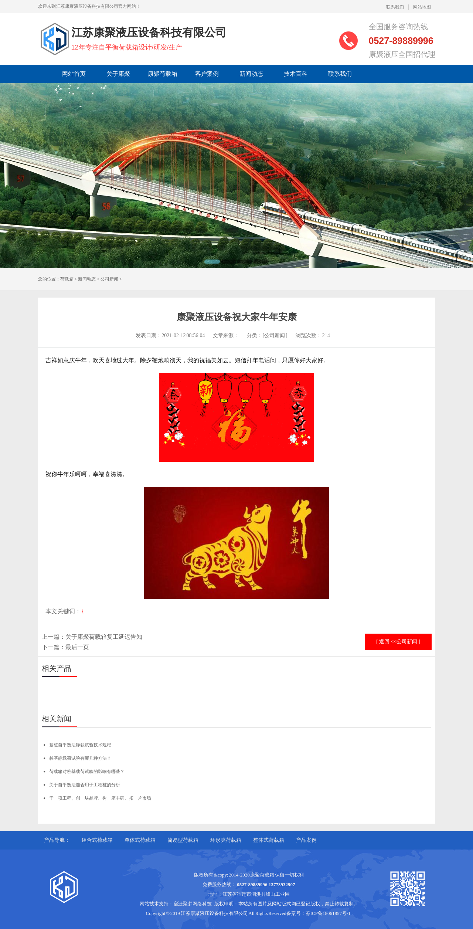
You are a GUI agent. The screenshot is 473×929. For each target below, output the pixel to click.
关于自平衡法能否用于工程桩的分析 (84, 784)
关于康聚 (118, 74)
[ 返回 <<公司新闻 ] (398, 641)
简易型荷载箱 (182, 840)
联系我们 (395, 7)
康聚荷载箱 (162, 74)
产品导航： (57, 840)
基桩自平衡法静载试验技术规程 (80, 744)
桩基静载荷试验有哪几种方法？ (80, 758)
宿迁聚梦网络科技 (192, 903)
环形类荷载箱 (225, 840)
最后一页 (77, 647)
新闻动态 (251, 74)
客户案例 (207, 74)
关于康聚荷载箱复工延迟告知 (103, 637)
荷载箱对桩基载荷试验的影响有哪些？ (87, 771)
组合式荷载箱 (97, 840)
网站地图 (422, 7)
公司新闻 (109, 279)
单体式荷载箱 (140, 840)
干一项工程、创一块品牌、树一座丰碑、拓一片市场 (100, 798)
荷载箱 (67, 279)
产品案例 (306, 840)
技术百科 (295, 74)
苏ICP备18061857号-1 (328, 913)
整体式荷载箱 (268, 840)
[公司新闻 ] (274, 335)
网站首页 (74, 74)
